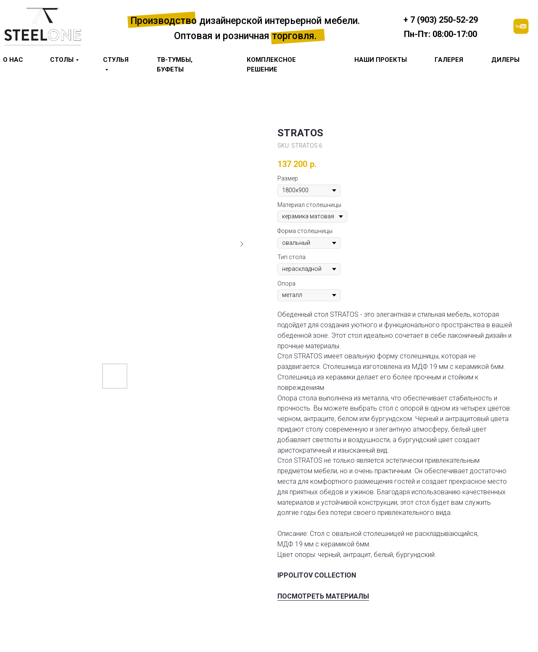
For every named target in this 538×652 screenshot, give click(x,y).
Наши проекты (380, 60)
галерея (449, 60)
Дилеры (505, 60)
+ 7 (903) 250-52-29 (441, 20)
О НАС (13, 60)
